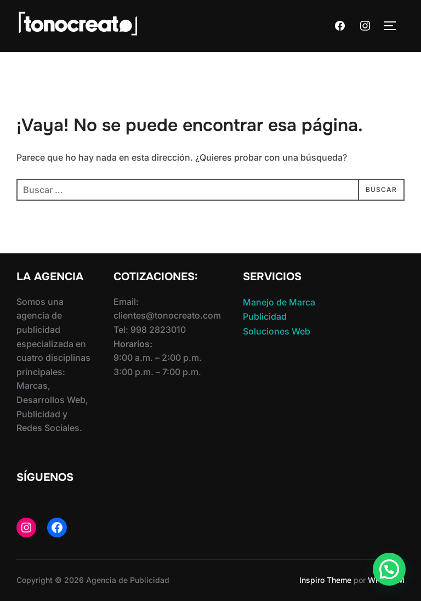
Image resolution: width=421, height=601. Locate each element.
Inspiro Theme (325, 580)
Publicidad (265, 316)
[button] (389, 569)
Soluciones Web (276, 331)
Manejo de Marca (279, 302)
